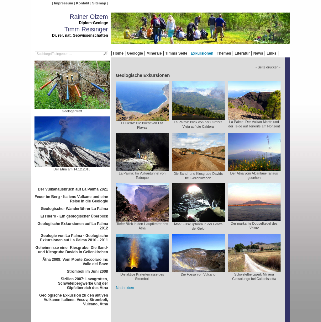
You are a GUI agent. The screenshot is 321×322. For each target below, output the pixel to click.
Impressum (63, 3)
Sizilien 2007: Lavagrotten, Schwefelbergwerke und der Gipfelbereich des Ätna (83, 283)
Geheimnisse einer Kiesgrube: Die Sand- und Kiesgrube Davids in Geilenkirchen (71, 249)
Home (118, 53)
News (258, 53)
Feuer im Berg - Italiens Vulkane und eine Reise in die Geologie (71, 199)
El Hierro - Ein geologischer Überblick (74, 216)
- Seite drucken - (267, 67)
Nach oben (125, 288)
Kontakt (82, 3)
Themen (224, 53)
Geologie (135, 53)
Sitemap (99, 3)
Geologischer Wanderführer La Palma (74, 209)
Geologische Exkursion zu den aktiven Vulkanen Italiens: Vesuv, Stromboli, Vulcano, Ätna (73, 299)
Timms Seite (176, 53)
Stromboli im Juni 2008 (87, 271)
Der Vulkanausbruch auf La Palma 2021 (73, 189)
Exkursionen (202, 53)
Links (271, 53)
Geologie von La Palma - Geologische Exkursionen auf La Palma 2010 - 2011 (74, 237)
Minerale (154, 53)
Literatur (242, 53)
